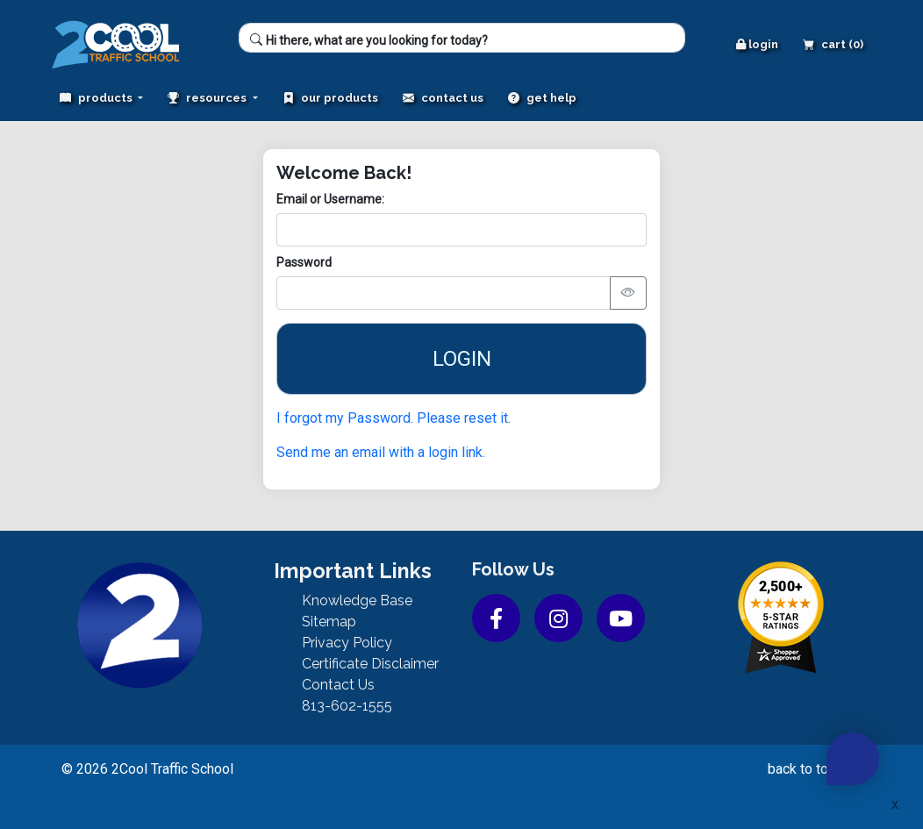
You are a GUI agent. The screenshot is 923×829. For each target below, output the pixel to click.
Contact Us (443, 97)
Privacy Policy (347, 642)
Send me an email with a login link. (380, 452)
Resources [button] (208, 97)
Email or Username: (330, 199)
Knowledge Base (357, 600)
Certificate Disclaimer (370, 663)
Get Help (542, 97)
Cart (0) (833, 44)
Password (304, 262)
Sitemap (329, 621)
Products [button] (97, 97)
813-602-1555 (347, 705)
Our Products (330, 97)
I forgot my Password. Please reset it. (393, 418)
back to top (813, 769)
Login (757, 44)
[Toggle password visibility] (628, 293)
